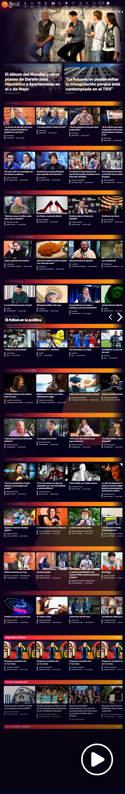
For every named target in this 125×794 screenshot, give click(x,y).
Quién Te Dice (40, 6)
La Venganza (76, 6)
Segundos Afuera (98, 6)
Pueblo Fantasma (69, 6)
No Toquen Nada (25, 6)
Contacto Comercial (108, 10)
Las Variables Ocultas (106, 6)
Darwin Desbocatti (32, 6)
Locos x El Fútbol (91, 6)
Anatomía (113, 6)
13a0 (62, 6)
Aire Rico (54, 6)
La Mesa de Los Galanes (47, 6)
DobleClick (17, 6)
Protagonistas (83, 6)
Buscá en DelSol (10, 6)
